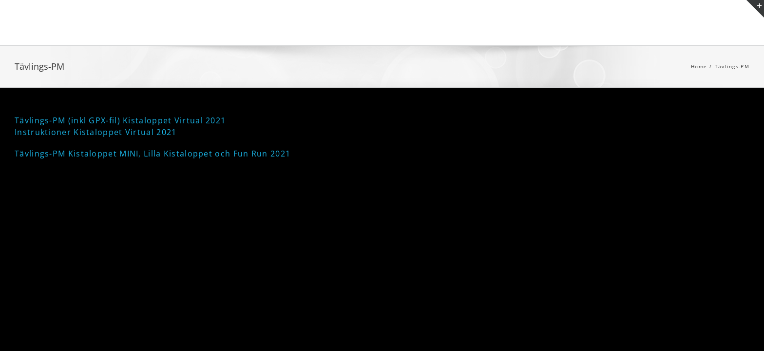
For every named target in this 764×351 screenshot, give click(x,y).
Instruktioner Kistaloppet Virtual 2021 (95, 132)
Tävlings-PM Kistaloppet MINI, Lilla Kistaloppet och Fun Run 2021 (152, 153)
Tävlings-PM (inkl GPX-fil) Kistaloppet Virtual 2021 (120, 120)
